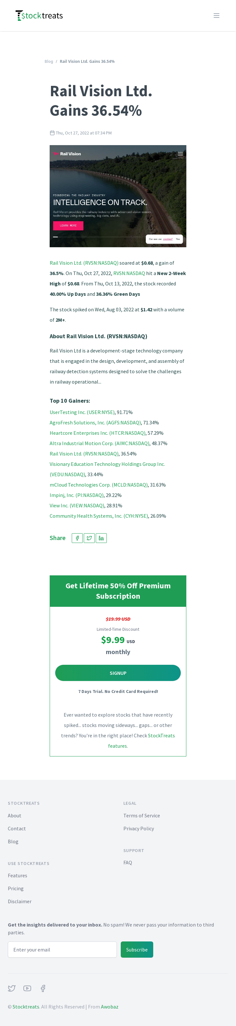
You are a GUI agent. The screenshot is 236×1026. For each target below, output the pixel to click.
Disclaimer (19, 901)
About (14, 815)
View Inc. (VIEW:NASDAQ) (77, 505)
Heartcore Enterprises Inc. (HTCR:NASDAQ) (97, 433)
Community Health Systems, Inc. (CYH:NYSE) (99, 516)
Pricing (16, 888)
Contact (17, 828)
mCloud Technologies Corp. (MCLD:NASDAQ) (99, 484)
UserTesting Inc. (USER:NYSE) (82, 412)
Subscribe (137, 949)
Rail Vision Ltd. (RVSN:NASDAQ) (84, 262)
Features (17, 875)
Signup (118, 673)
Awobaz (109, 1006)
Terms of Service (141, 815)
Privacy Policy (138, 828)
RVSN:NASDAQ (129, 273)
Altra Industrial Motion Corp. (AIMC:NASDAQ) (99, 443)
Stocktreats (26, 1006)
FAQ (127, 862)
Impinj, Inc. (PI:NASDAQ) (77, 495)
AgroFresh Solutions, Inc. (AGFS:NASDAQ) (95, 422)
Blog (48, 61)
